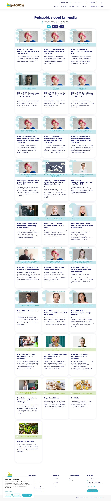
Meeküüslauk (75, 399)
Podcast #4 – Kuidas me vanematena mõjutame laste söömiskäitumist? (81, 270)
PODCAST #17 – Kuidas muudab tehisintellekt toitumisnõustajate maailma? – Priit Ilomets (28, 96)
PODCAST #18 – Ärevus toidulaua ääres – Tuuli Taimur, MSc (81, 52)
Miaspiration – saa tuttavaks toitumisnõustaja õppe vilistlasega (27, 401)
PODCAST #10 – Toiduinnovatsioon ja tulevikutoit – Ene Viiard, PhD (82, 183)
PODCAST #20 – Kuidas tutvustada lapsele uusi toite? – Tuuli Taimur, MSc (28, 52)
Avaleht (56, 6)
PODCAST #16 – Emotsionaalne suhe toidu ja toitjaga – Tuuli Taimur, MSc (54, 96)
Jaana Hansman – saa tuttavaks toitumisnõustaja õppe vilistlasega (55, 357)
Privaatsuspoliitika (9, 491)
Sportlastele (85, 6)
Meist (102, 6)
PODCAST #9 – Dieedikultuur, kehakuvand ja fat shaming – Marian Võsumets (27, 227)
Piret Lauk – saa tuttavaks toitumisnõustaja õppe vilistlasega (26, 357)
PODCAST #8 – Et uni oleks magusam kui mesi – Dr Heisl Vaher (54, 227)
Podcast (55, 27)
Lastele (78, 6)
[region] (18, 487)
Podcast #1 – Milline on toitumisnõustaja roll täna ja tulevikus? (81, 314)
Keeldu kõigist (17, 495)
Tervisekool (63, 6)
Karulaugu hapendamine (25, 443)
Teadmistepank (94, 6)
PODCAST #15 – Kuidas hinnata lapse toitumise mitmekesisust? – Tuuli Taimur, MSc (82, 96)
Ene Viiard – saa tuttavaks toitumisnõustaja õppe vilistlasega (80, 357)
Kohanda (8, 495)
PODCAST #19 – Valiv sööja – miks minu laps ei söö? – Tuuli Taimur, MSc (54, 52)
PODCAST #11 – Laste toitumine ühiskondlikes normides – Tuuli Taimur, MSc (28, 183)
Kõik (49, 27)
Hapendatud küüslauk (51, 399)
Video (61, 27)
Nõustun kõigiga (27, 495)
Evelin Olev (102, 498)
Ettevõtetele (71, 6)
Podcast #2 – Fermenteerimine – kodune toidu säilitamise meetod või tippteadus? (55, 314)
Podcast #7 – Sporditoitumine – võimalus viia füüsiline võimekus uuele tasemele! (82, 227)
